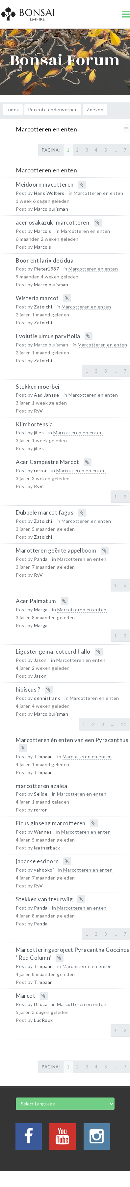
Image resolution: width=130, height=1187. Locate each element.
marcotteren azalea (41, 785)
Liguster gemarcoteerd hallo (53, 651)
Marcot (25, 995)
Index (12, 109)
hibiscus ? (28, 689)
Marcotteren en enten (46, 129)
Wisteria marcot (37, 298)
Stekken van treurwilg (44, 899)
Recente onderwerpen (53, 109)
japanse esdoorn (37, 861)
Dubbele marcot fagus (44, 512)
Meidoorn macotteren (45, 184)
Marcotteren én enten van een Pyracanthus (72, 739)
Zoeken (95, 109)
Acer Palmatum (36, 600)
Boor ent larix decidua (44, 260)
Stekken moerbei (38, 386)
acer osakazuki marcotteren (52, 222)
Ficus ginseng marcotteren (51, 823)
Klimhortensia (34, 424)
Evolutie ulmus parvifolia (48, 336)
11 (123, 724)
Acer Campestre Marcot (47, 461)
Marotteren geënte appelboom (56, 550)
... (115, 150)
